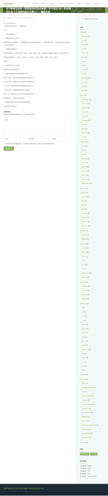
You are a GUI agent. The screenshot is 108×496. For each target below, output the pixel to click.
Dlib (82, 150)
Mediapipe (84, 159)
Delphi (83, 325)
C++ (82, 316)
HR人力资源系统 (86, 413)
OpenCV (83, 167)
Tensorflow (84, 180)
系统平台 (83, 244)
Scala (83, 362)
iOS (82, 261)
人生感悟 (84, 286)
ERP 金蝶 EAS (85, 409)
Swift (83, 366)
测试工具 (83, 189)
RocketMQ (84, 218)
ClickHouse (85, 37)
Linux (83, 265)
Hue (82, 66)
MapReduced (85, 78)
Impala (83, 70)
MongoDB (84, 108)
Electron (84, 329)
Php (82, 354)
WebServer (84, 222)
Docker (83, 257)
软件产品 (83, 380)
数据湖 (83, 91)
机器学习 (83, 142)
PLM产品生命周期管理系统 (90, 425)
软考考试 (83, 443)
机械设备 (84, 239)
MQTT (83, 209)
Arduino (83, 252)
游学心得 (84, 291)
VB (82, 371)
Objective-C (85, 350)
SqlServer (84, 133)
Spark (83, 87)
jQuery (83, 341)
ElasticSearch (85, 100)
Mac (82, 269)
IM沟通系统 (85, 417)
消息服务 (83, 193)
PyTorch (84, 171)
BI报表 (83, 392)
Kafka (83, 201)
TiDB (83, 137)
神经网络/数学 (86, 184)
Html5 (83, 333)
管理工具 (84, 295)
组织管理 (19, 18)
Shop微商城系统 (86, 434)
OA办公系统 (85, 421)
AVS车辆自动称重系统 (88, 388)
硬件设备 (83, 231)
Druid (83, 41)
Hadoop (83, 53)
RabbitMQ (84, 214)
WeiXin (83, 375)
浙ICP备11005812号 (19, 489)
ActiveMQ (84, 197)
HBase (83, 57)
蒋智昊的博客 (9, 4)
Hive (82, 61)
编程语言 (83, 304)
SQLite (83, 129)
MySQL (83, 112)
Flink (83, 49)
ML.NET (83, 163)
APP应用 (84, 384)
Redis (83, 125)
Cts (82, 320)
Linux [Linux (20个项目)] (94, 454)
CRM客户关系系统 (87, 396)
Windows (84, 277)
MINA (83, 205)
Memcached (85, 104)
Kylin (83, 74)
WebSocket (85, 226)
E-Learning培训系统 (87, 405)
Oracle (83, 116)
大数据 (82, 32)
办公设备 (84, 235)
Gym (82, 155)
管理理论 (13, 18)
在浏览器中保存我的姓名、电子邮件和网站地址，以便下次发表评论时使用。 (29, 144)
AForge (83, 146)
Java (82, 337)
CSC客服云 (84, 400)
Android (83, 248)
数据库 (82, 96)
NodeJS (84, 346)
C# (82, 312)
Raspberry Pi (85, 273)
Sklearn (83, 175)
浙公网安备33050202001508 (35, 489)
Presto (83, 82)
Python (83, 358)
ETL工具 (84, 45)
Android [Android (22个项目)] (85, 454)
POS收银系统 (85, 430)
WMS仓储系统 (85, 438)
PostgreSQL (85, 121)
